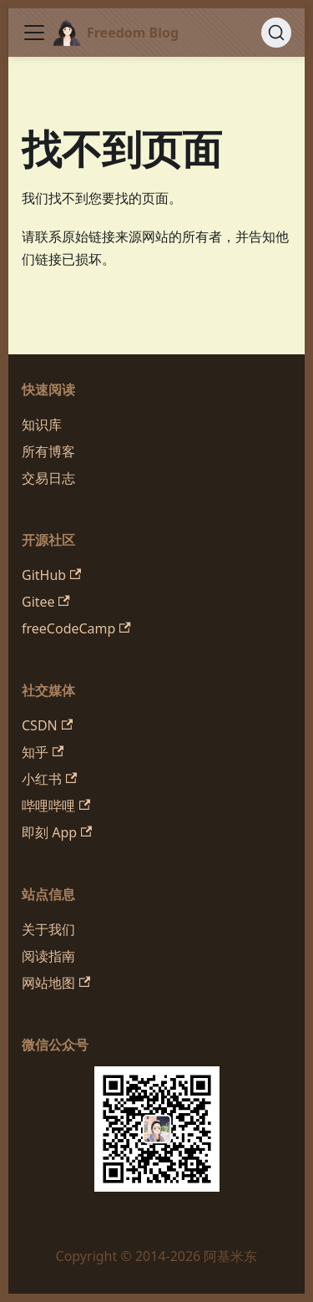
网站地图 (56, 983)
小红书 (49, 779)
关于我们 (48, 929)
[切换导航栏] (34, 32)
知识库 (42, 424)
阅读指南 (48, 956)
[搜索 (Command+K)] (276, 33)
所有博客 (48, 451)
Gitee (46, 602)
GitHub (51, 575)
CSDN (47, 725)
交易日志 (48, 478)
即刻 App (57, 832)
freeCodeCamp (76, 628)
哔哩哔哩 (56, 805)
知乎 (42, 752)
